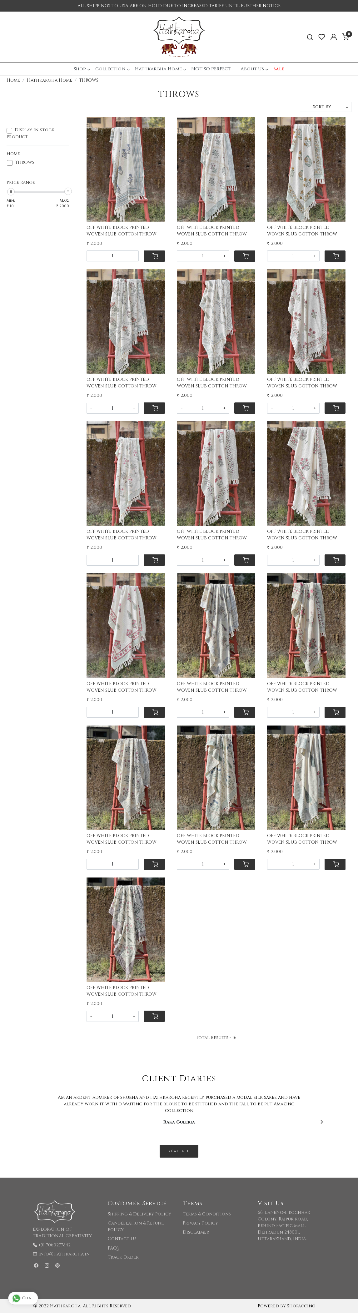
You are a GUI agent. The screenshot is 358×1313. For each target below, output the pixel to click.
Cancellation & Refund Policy (136, 1226)
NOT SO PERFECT (211, 69)
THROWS (24, 162)
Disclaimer (196, 1232)
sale (278, 69)
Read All (179, 1151)
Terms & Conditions (207, 1214)
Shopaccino (301, 1306)
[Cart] (154, 256)
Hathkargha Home (160, 69)
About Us (254, 69)
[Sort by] (325, 107)
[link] (310, 37)
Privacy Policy (200, 1223)
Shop (82, 69)
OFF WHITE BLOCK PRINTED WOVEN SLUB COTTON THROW (122, 231)
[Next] (321, 1122)
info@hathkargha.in (64, 1254)
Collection (112, 69)
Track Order (123, 1257)
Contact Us (122, 1239)
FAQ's (114, 1248)
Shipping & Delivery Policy (139, 1214)
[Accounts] (334, 36)
